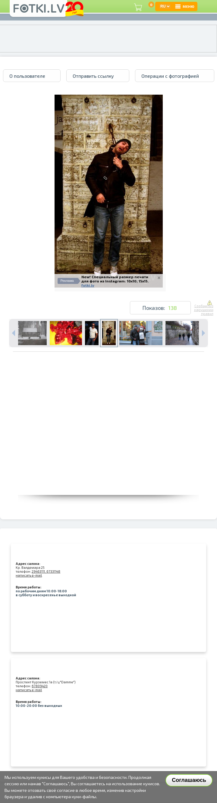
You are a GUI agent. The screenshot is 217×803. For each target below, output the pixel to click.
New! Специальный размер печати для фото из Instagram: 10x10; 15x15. (115, 279)
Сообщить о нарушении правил (203, 308)
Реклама (67, 280)
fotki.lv (87, 285)
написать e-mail (29, 575)
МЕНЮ (184, 6)
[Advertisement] (65, 438)
